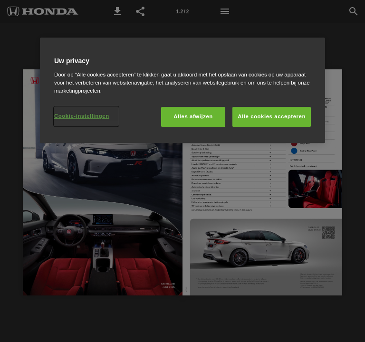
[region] (182, 90)
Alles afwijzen (193, 116)
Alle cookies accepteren (272, 116)
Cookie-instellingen (81, 116)
